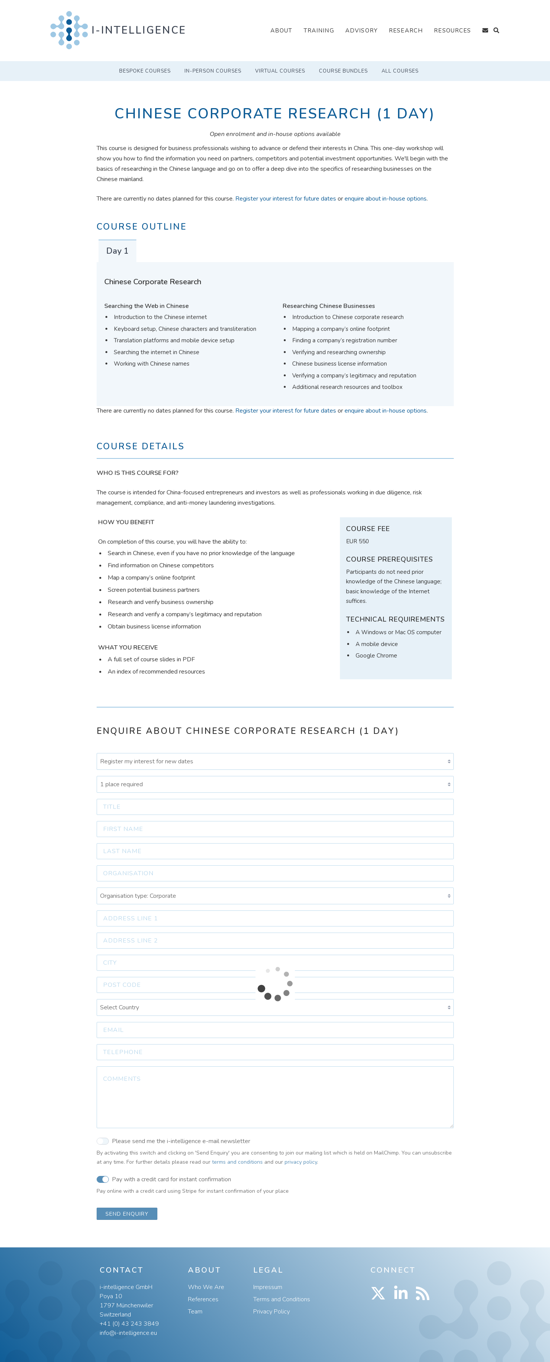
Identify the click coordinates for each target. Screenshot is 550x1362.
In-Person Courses (212, 71)
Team (195, 1311)
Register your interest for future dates (285, 198)
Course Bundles (343, 71)
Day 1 (117, 251)
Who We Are (206, 1287)
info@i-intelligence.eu (128, 1333)
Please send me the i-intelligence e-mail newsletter (173, 1140)
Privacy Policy (271, 1311)
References (203, 1299)
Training (319, 30)
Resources (452, 30)
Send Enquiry (127, 1214)
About (281, 30)
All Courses (400, 71)
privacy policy (301, 1162)
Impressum (267, 1287)
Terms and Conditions (281, 1299)
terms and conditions (237, 1162)
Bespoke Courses (145, 71)
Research (406, 30)
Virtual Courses (280, 71)
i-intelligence (139, 30)
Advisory (361, 30)
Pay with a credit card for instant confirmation (164, 1179)
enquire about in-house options (386, 198)
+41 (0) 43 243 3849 (129, 1324)
